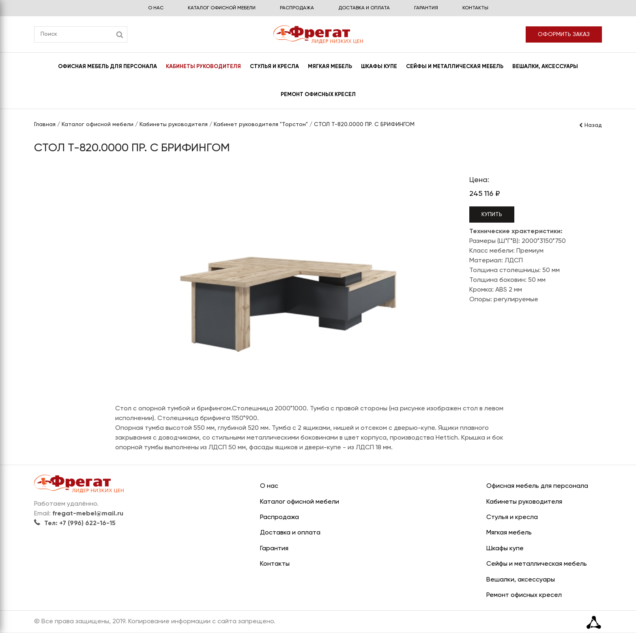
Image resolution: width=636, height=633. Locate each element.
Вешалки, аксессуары (545, 66)
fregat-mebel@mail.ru (87, 514)
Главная (45, 124)
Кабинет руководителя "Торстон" (261, 124)
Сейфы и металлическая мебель (454, 66)
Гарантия (426, 8)
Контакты (475, 8)
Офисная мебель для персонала (107, 66)
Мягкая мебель (330, 66)
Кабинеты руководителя (203, 66)
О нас (155, 8)
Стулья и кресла (274, 66)
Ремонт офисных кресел (318, 94)
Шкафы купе (379, 66)
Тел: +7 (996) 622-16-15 (75, 523)
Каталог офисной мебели (222, 8)
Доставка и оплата (364, 8)
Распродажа (297, 8)
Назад (590, 125)
